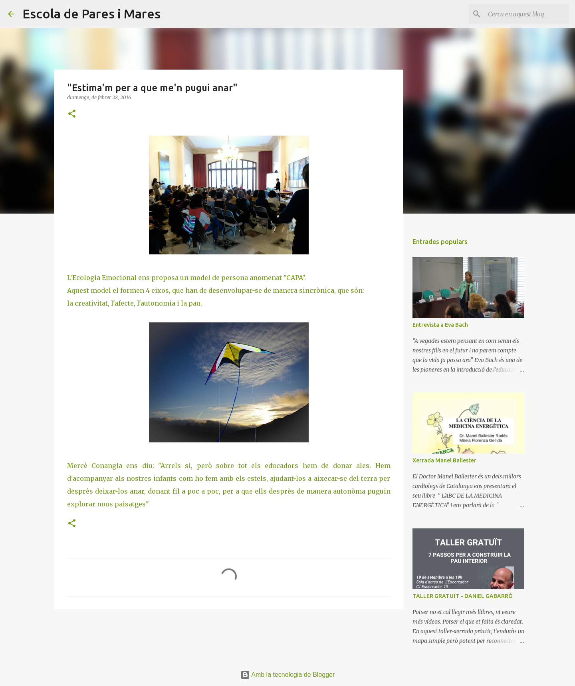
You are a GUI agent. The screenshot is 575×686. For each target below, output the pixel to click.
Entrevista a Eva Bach (440, 325)
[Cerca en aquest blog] (527, 14)
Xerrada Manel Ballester (444, 460)
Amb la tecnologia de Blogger (287, 674)
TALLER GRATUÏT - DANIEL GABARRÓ (462, 596)
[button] (72, 114)
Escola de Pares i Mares (91, 13)
